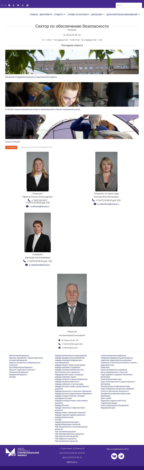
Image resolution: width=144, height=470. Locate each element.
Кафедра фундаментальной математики (70, 358)
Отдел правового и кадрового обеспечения (116, 374)
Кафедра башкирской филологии (67, 382)
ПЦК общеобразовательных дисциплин (69, 434)
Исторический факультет (18, 360)
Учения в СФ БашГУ (12, 142)
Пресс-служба (106, 398)
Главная (34, 14)
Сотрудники (11, 147)
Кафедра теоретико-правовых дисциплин (70, 415)
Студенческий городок (109, 403)
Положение (72, 30)
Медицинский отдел (108, 408)
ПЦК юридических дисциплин (66, 439)
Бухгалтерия (105, 377)
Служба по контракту (78, 14)
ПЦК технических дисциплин (65, 432)
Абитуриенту (45, 14)
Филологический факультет (19, 355)
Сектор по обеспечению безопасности (115, 391)
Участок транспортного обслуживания (114, 405)
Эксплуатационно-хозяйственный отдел (115, 386)
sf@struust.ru (72, 462)
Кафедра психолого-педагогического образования (73, 394)
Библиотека (105, 367)
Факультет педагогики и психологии (22, 370)
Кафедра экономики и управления (67, 367)
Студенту (60, 14)
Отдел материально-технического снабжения (117, 389)
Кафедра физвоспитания (64, 417)
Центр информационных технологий (114, 372)
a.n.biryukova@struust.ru (37, 265)
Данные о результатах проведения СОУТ (36, 147)
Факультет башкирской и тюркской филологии (26, 358)
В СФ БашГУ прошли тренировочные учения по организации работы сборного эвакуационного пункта (42, 109)
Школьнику (98, 14)
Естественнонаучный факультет (21, 367)
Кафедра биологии (62, 405)
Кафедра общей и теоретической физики (70, 365)
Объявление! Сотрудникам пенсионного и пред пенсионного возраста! (31, 77)
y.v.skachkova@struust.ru (106, 204)
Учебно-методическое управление (113, 355)
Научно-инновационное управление (114, 370)
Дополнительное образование (123, 14)
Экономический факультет (19, 372)
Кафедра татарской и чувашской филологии (71, 379)
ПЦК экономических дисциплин (66, 441)
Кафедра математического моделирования (71, 355)
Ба (6, 5)
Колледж (12, 377)
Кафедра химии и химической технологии (70, 413)
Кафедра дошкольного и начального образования (73, 391)
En (2, 5)
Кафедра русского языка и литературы (69, 374)
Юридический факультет (18, 374)
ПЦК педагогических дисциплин (66, 436)
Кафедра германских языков (65, 377)
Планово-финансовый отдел (111, 379)
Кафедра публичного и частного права (69, 384)
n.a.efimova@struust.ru (37, 206)
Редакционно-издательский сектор (113, 401)
